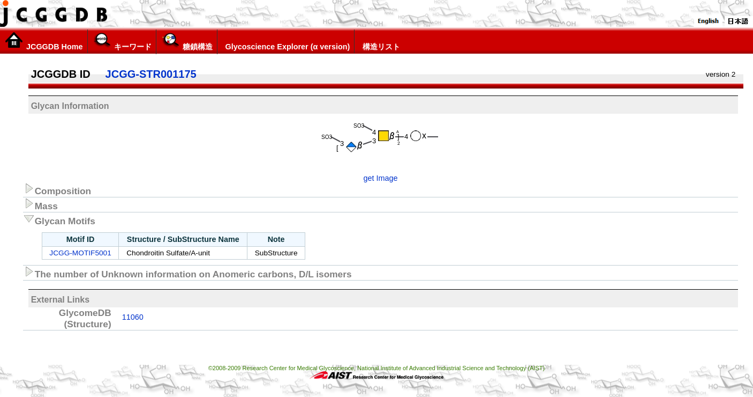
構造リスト (379, 41)
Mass (40, 204)
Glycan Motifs (59, 219)
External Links (60, 299)
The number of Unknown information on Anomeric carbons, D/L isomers (187, 273)
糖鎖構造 (187, 41)
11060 (133, 317)
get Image (381, 178)
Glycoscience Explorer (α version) (286, 41)
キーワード (122, 41)
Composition (57, 189)
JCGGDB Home (43, 41)
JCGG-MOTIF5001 (80, 253)
